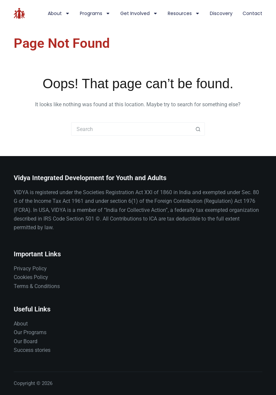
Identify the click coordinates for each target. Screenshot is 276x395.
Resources (184, 13)
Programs (95, 13)
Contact (252, 13)
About (59, 13)
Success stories (32, 350)
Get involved (139, 13)
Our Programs (30, 332)
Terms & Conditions (37, 286)
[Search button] (198, 129)
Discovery (221, 13)
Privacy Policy (30, 268)
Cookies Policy (31, 277)
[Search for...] (131, 129)
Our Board (25, 341)
